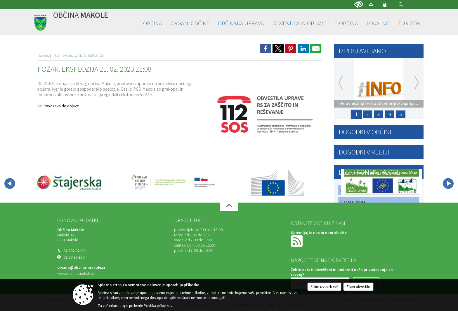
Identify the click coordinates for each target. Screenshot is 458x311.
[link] (265, 48)
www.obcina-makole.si (76, 273)
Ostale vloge (353, 202)
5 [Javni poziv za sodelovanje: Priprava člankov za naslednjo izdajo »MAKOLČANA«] (401, 114)
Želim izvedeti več (324, 286)
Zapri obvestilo (358, 286)
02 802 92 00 (73, 250)
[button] (401, 4)
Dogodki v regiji (364, 152)
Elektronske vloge (369, 172)
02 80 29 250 (73, 257)
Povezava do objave (61, 105)
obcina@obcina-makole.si (81, 267)
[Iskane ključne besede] (395, 5)
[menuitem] (152, 23)
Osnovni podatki (77, 220)
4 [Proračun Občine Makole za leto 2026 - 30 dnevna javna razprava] (389, 114)
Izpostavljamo (362, 50)
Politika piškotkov (158, 305)
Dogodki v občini (365, 131)
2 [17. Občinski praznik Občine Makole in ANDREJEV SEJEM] (367, 114)
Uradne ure (188, 220)
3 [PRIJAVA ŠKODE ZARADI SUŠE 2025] (378, 114)
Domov (44, 55)
